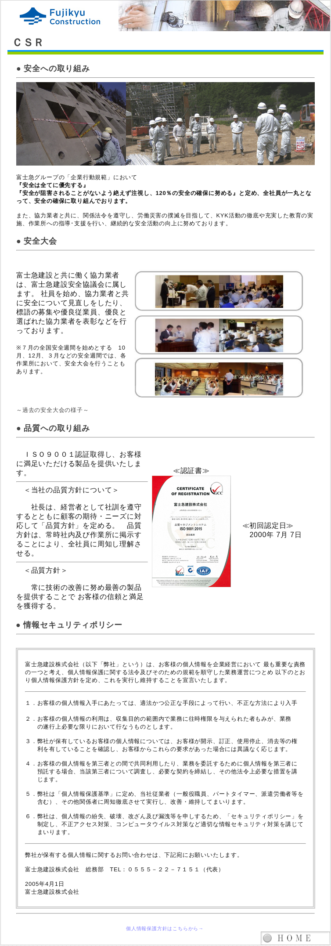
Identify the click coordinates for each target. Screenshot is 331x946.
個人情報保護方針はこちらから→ (165, 928)
